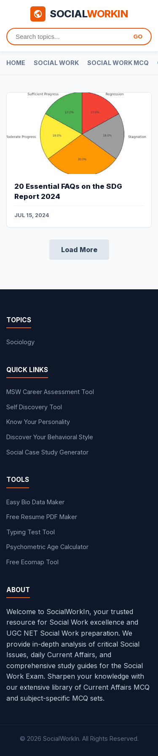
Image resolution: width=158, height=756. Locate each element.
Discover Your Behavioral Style (49, 437)
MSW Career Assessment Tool (50, 391)
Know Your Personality (38, 421)
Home (15, 62)
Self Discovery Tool (34, 407)
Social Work (56, 62)
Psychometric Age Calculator (47, 546)
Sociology (20, 341)
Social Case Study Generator (47, 452)
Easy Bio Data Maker (35, 502)
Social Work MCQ (118, 62)
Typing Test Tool (30, 532)
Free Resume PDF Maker (41, 516)
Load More (79, 249)
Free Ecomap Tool (32, 562)
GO (138, 36)
